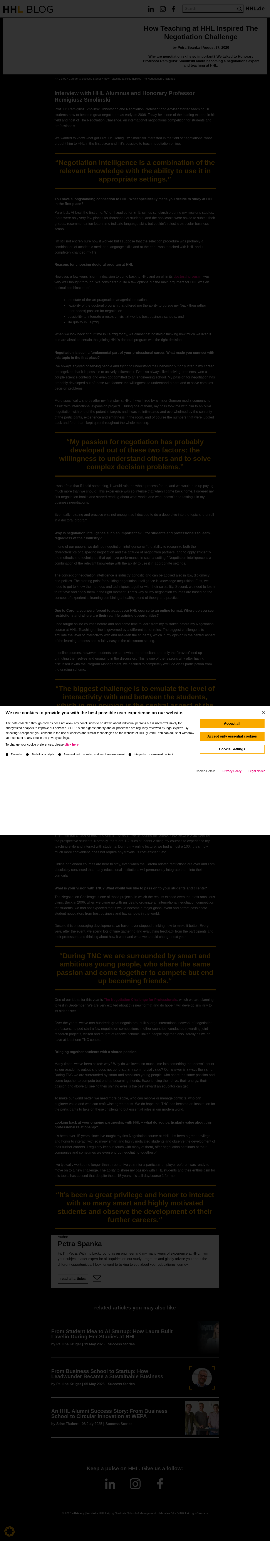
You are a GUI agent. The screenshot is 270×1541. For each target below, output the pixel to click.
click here (71, 774)
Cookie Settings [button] (232, 778)
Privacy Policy (232, 800)
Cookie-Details (205, 800)
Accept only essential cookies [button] (232, 766)
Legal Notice (256, 800)
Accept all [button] (232, 753)
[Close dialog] (263, 741)
